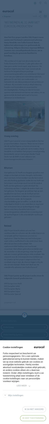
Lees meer (23, 386)
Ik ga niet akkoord (34, 409)
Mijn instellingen (13, 395)
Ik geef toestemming (33, 418)
